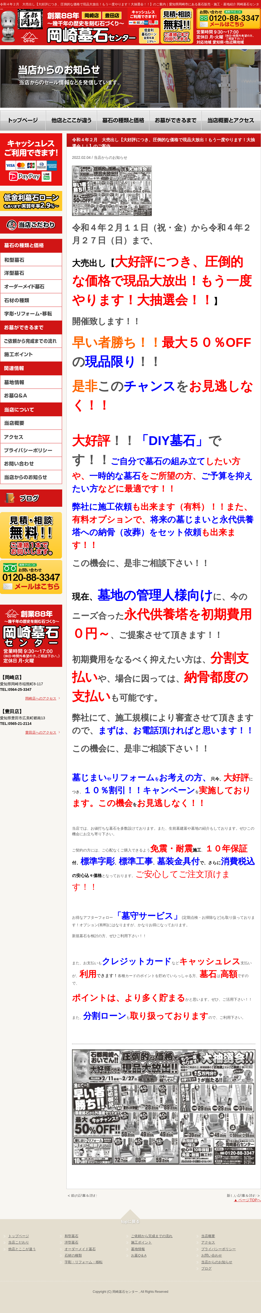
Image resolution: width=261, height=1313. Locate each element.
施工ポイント (141, 1242)
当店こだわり (18, 1242)
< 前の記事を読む (82, 1195)
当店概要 (208, 1236)
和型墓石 (71, 1236)
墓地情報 (138, 1249)
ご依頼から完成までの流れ (151, 1236)
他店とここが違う (22, 1249)
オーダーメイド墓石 (80, 1249)
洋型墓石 (71, 1242)
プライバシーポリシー (218, 1249)
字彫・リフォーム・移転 (84, 1262)
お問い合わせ (211, 1255)
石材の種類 (73, 1255)
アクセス (208, 1242)
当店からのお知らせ (216, 1262)
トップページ (18, 1236)
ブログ (206, 1268)
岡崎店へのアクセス (42, 698)
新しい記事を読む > (243, 1195)
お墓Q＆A (138, 1255)
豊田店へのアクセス (42, 732)
